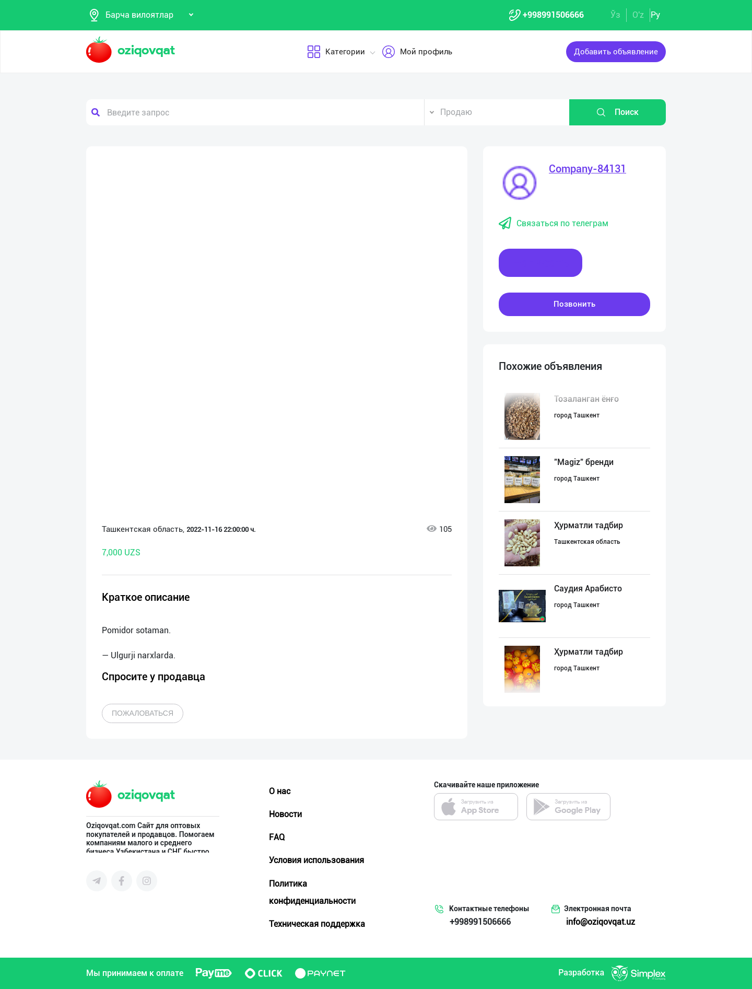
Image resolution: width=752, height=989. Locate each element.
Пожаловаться (142, 713)
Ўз (615, 15)
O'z (638, 15)
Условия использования (316, 860)
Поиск (617, 112)
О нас (279, 791)
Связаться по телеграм (553, 223)
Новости (285, 814)
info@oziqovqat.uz (600, 922)
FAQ (277, 837)
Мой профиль (416, 52)
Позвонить (574, 304)
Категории (335, 52)
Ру (655, 15)
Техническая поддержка (317, 924)
